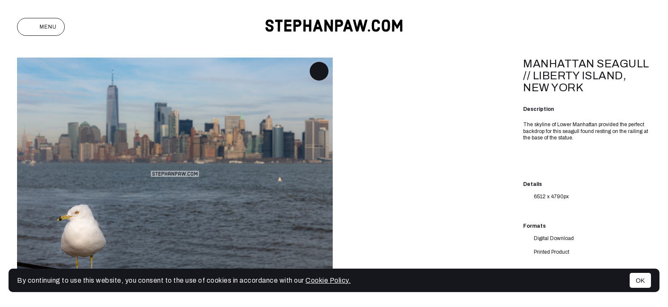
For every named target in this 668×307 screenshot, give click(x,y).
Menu (41, 27)
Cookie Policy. (328, 280)
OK (640, 280)
